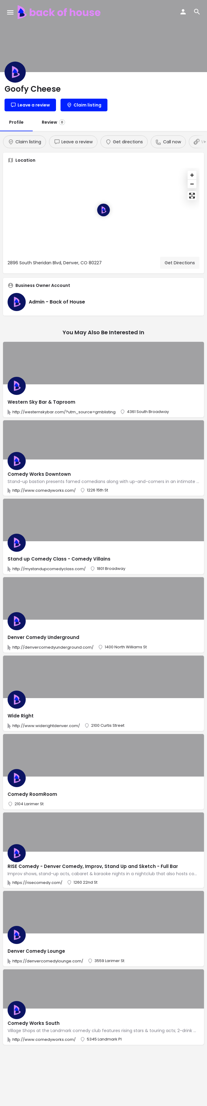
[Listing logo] (15, 72)
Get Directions (180, 263)
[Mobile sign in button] (183, 12)
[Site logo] (60, 12)
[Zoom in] (192, 175)
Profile (16, 122)
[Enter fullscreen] (192, 195)
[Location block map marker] (103, 210)
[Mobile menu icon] (10, 12)
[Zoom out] (192, 184)
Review (53, 122)
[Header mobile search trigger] (197, 12)
